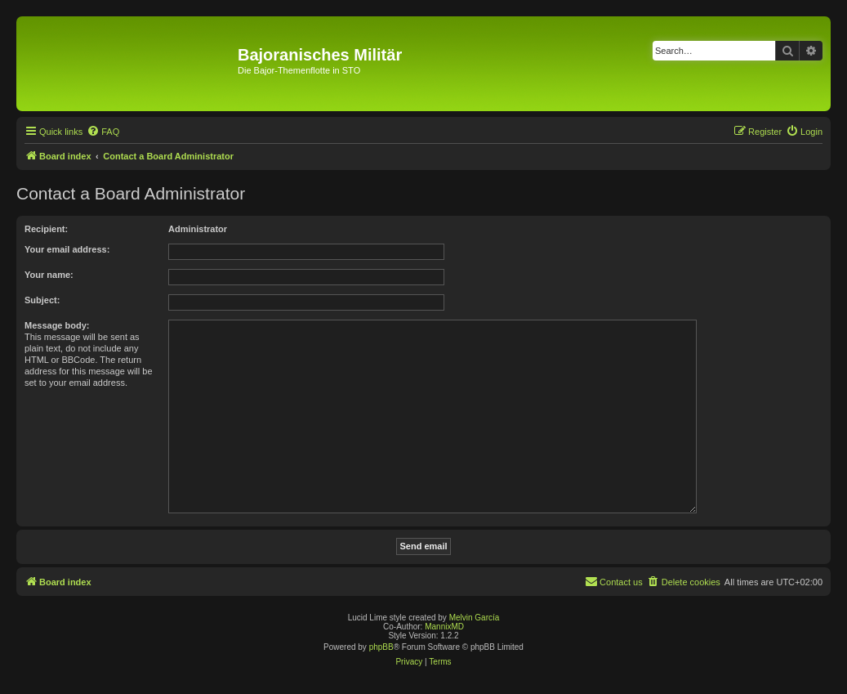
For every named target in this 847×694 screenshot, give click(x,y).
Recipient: (46, 229)
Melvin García (474, 617)
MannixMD (444, 626)
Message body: (57, 325)
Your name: (49, 275)
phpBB (381, 647)
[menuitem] (103, 131)
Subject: (42, 300)
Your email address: (67, 249)
